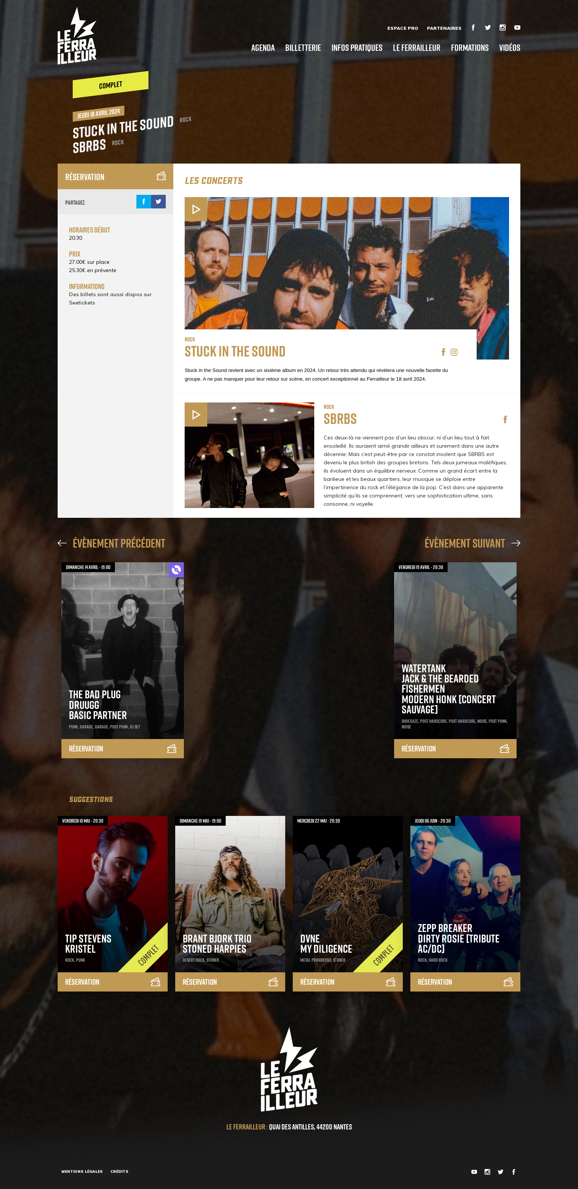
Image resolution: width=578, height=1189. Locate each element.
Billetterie (303, 47)
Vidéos (509, 47)
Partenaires (444, 28)
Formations (470, 47)
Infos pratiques (357, 47)
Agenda (263, 47)
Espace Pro (402, 28)
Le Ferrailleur (416, 47)
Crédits (119, 1171)
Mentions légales (82, 1171)
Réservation (115, 176)
